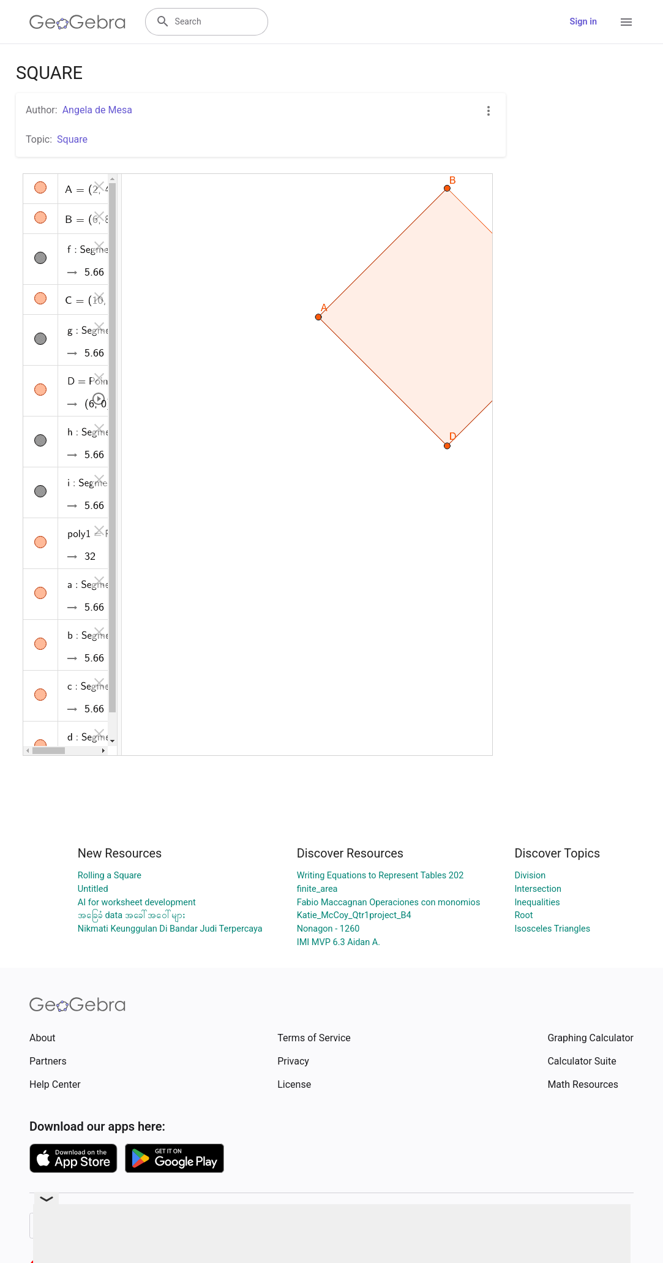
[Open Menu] (626, 22)
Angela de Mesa (97, 110)
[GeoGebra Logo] (77, 22)
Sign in (583, 22)
